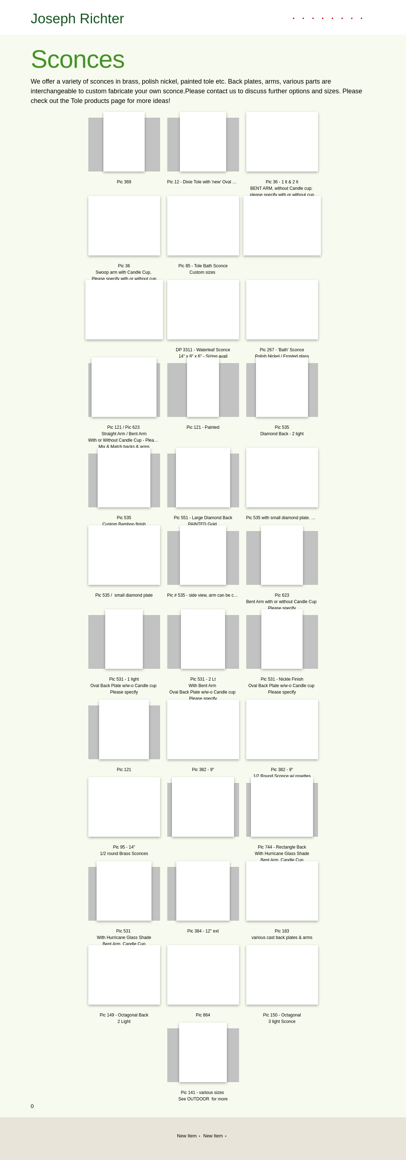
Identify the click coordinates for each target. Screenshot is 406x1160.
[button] (124, 149)
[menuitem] (289, 18)
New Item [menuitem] (187, 1135)
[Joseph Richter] (78, 17)
